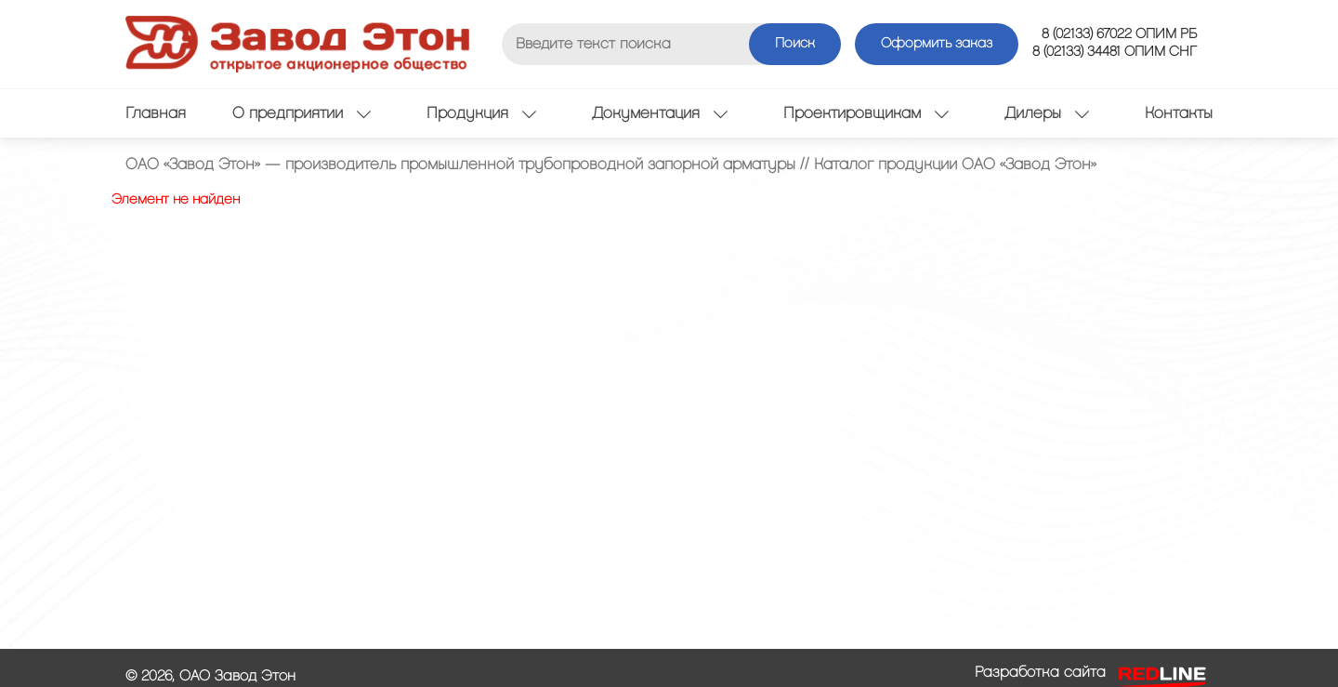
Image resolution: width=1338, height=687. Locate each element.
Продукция (481, 113)
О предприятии (301, 113)
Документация (660, 113)
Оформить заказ (936, 43)
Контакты (1179, 113)
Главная (155, 113)
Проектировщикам (866, 113)
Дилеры (1046, 113)
